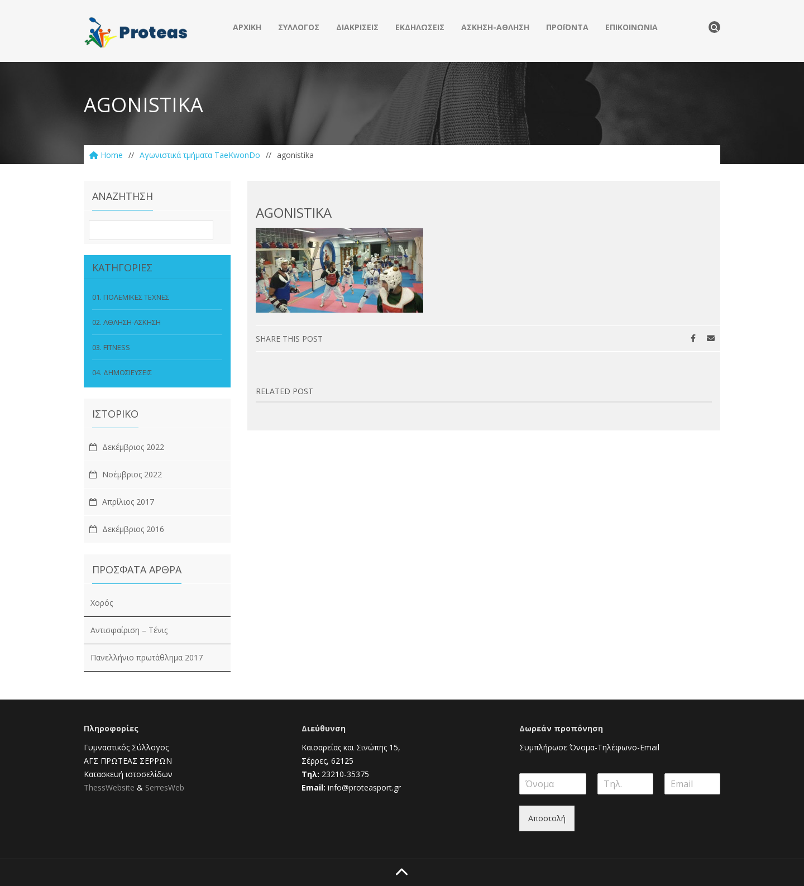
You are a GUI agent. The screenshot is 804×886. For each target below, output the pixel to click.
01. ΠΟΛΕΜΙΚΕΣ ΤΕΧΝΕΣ (130, 297)
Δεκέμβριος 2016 (133, 529)
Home (106, 155)
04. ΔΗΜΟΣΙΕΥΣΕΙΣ (122, 372)
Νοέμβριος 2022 (132, 474)
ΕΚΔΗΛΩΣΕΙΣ (419, 27)
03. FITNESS (111, 347)
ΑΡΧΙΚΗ (247, 27)
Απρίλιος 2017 (128, 501)
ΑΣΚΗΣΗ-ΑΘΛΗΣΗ (495, 27)
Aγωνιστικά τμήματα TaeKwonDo (200, 155)
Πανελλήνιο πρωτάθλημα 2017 (146, 657)
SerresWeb (164, 787)
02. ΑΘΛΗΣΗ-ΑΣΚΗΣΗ (126, 322)
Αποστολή (547, 818)
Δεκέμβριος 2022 (133, 447)
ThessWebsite (109, 787)
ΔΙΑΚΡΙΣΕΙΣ (357, 27)
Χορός (101, 602)
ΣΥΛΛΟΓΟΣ (298, 27)
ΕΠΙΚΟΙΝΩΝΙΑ (631, 27)
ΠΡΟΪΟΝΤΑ (567, 27)
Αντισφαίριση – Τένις (129, 630)
